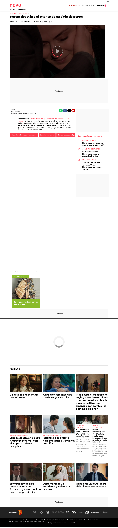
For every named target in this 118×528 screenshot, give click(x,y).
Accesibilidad (72, 523)
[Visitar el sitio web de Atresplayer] (96, 513)
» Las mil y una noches (27, 273)
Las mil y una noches (47, 136)
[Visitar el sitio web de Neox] (48, 513)
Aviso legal (50, 520)
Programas (21, 10)
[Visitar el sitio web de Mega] (61, 513)
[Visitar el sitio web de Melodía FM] (87, 513)
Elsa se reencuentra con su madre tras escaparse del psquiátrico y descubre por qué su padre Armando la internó (99, 436)
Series (12, 10)
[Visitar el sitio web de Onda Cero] (74, 513)
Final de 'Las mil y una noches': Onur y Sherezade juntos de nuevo (92, 167)
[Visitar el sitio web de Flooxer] (105, 513)
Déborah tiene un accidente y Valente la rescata (56, 487)
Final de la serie (89, 161)
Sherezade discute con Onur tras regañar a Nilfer (94, 145)
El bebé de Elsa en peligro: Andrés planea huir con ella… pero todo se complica (25, 443)
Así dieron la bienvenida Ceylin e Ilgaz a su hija (57, 397)
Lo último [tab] (98, 137)
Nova (11, 273)
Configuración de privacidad (57, 523)
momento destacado (91, 150)
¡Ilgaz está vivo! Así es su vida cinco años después (91, 486)
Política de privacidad (62, 520)
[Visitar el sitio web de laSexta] (41, 513)
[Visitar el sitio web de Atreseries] (67, 513)
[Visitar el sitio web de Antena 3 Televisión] (35, 513)
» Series (16, 273)
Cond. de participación (91, 520)
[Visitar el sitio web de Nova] (54, 513)
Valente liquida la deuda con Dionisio (24, 397)
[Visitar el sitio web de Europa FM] (80, 513)
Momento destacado (19, 436)
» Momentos (39, 273)
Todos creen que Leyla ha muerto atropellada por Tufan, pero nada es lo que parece (82, 433)
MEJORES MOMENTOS (90, 141)
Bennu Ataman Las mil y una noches (70, 136)
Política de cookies (76, 520)
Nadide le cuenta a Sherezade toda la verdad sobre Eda (90, 155)
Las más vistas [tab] (85, 137)
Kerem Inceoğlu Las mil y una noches (24, 136)
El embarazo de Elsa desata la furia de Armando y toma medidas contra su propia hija (25, 489)
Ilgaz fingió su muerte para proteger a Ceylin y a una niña (59, 441)
